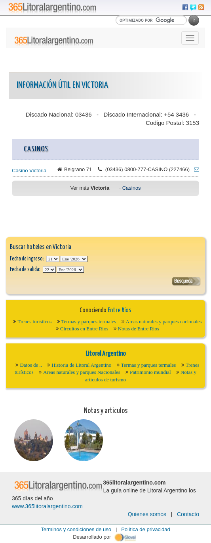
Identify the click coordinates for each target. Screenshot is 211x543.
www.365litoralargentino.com (47, 506)
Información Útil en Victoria (62, 85)
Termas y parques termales (88, 321)
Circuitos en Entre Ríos (84, 329)
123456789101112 (73, 259)
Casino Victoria (29, 170)
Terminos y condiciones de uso (76, 529)
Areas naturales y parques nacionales (164, 321)
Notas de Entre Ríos (138, 329)
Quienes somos (147, 514)
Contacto (188, 514)
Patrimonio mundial (150, 372)
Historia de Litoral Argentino (81, 365)
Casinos (131, 188)
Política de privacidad (145, 529)
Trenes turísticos (34, 321)
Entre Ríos (119, 310)
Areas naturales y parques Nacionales (81, 372)
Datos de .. (31, 365)
